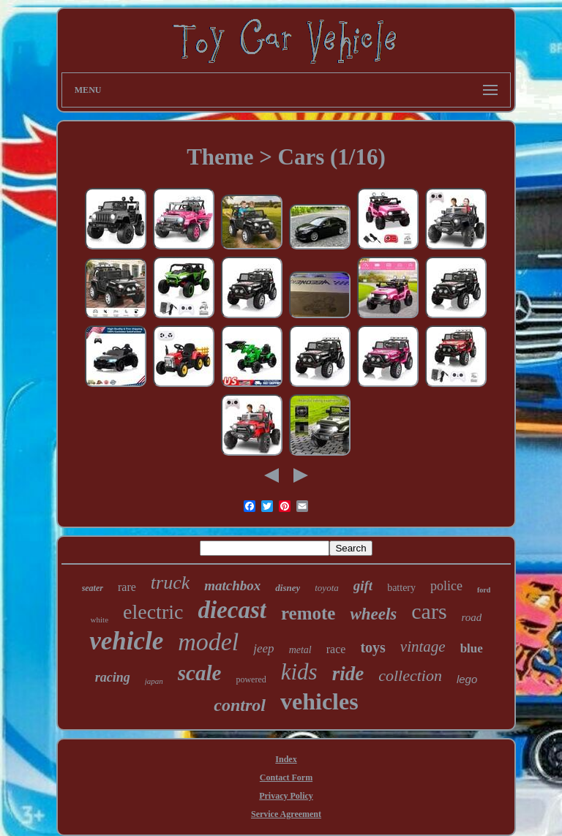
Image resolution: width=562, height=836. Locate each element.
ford (483, 590)
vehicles (319, 701)
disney (287, 587)
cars (428, 611)
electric (153, 611)
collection (410, 675)
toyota (327, 587)
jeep (263, 648)
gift (362, 585)
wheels (373, 614)
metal (300, 649)
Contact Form (286, 777)
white (99, 619)
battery (401, 587)
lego (467, 679)
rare (127, 587)
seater (92, 588)
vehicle (126, 641)
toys (372, 647)
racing (112, 677)
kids (299, 672)
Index (285, 759)
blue (471, 648)
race (336, 649)
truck (170, 582)
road (472, 617)
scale (200, 673)
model (208, 641)
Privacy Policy (286, 796)
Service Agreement (286, 814)
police (446, 586)
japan (154, 681)
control (240, 705)
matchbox (232, 585)
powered (251, 679)
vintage (423, 646)
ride (348, 674)
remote (308, 613)
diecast (232, 610)
